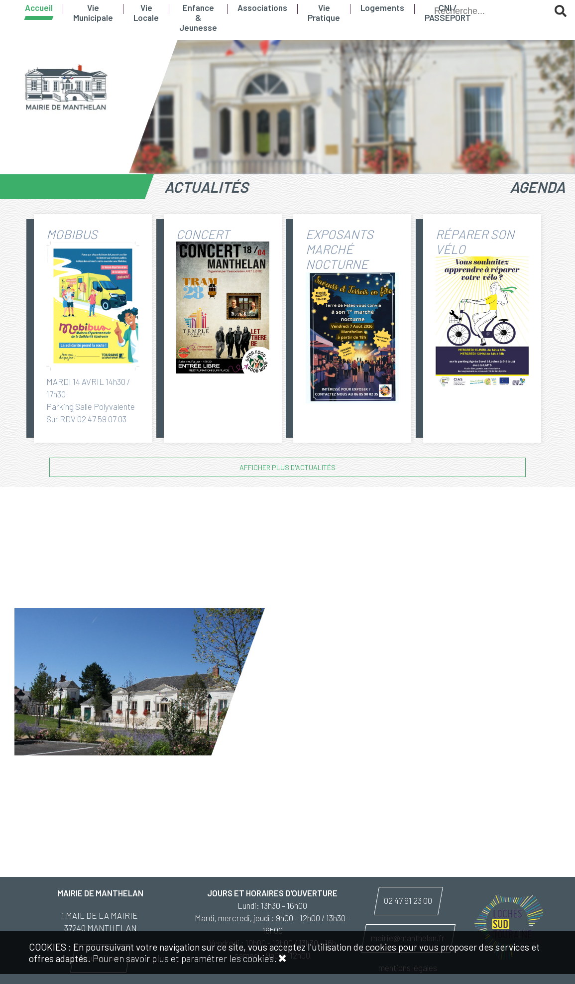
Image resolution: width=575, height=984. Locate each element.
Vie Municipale (93, 12)
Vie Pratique (324, 12)
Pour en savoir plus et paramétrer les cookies (183, 958)
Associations (262, 7)
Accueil (39, 7)
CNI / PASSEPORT (448, 12)
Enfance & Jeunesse (198, 17)
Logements (382, 7)
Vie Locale (146, 12)
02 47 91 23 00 (408, 900)
